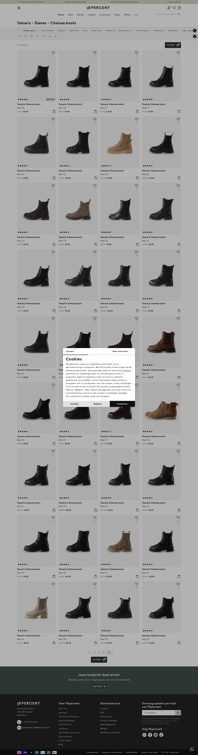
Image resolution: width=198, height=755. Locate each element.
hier (104, 390)
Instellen (74, 404)
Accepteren (122, 404)
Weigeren (97, 404)
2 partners (126, 370)
